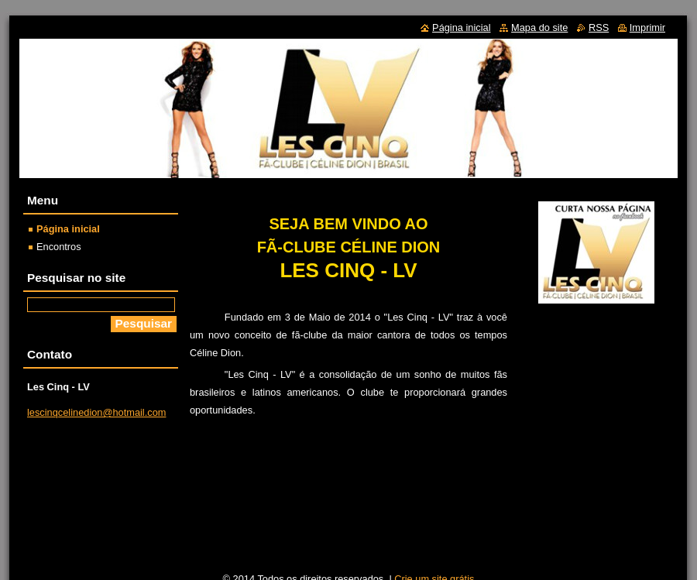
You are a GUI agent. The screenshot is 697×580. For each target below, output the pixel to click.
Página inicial (68, 229)
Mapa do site (539, 27)
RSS (599, 27)
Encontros (58, 246)
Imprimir (647, 27)
